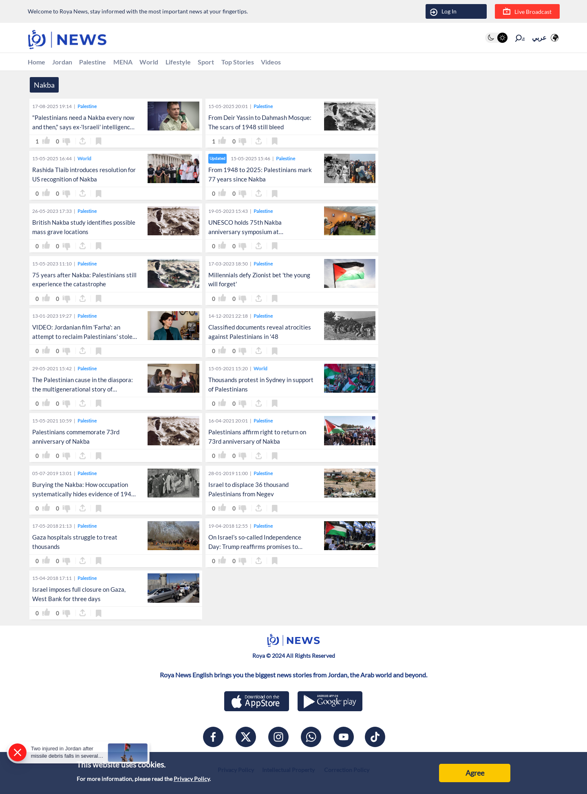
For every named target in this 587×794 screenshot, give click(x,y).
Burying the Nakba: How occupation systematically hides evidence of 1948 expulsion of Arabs (83, 495)
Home (38, 62)
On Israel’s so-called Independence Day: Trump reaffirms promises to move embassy (254, 548)
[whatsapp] (311, 738)
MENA (136, 62)
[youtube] (343, 738)
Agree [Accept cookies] (475, 772)
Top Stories (265, 62)
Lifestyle (198, 62)
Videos (302, 62)
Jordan (67, 62)
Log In (443, 11)
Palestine (101, 62)
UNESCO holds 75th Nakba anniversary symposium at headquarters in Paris (245, 233)
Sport (229, 62)
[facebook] (213, 738)
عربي (539, 38)
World (165, 62)
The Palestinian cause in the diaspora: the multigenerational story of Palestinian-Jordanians (82, 390)
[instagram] (278, 738)
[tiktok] (375, 738)
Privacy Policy (192, 778)
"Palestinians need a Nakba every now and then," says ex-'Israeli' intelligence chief (83, 128)
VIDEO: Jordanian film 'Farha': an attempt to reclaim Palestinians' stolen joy (84, 338)
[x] (246, 738)
